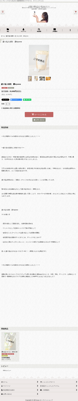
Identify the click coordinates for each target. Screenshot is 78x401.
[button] (3, 12)
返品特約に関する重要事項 (11, 108)
